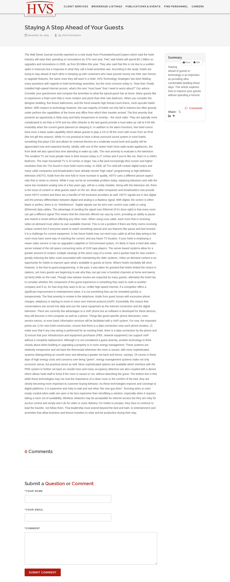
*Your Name (34, 491)
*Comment (32, 528)
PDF (197, 62)
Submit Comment (43, 572)
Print (186, 62)
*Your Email (34, 509)
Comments (193, 108)
